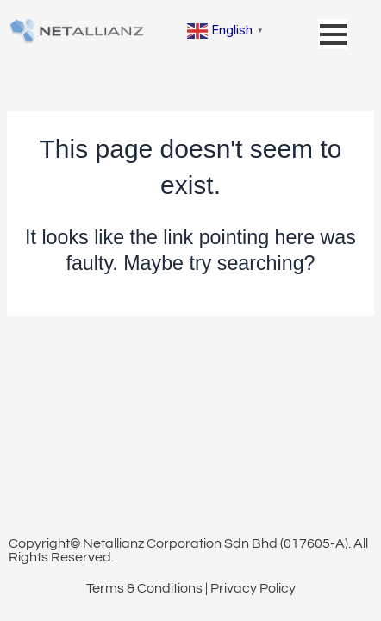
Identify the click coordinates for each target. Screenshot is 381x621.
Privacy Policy (253, 588)
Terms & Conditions (144, 588)
